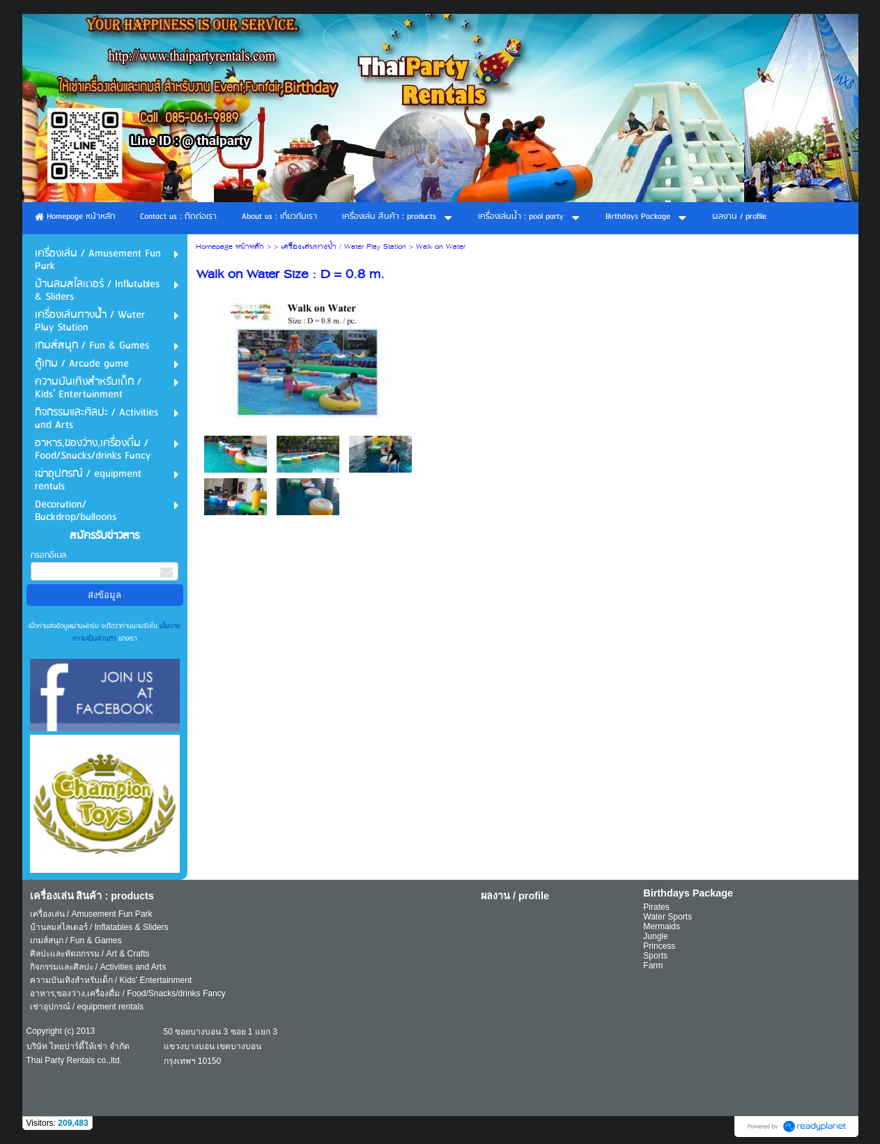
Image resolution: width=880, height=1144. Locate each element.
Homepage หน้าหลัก (230, 247)
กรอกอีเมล (48, 555)
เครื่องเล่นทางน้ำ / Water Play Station (343, 247)
